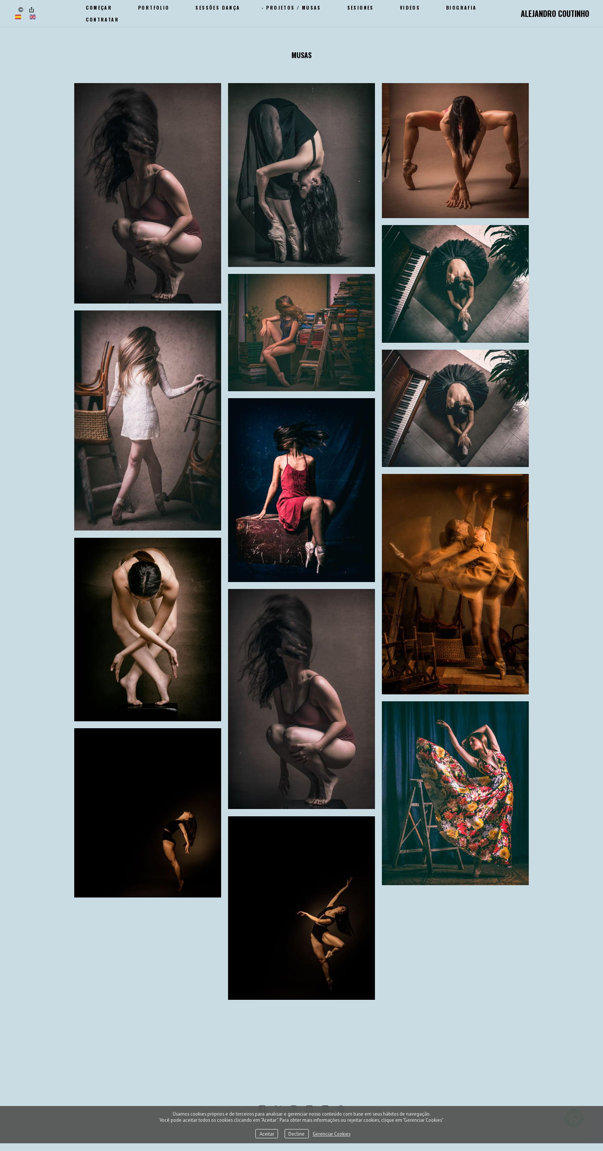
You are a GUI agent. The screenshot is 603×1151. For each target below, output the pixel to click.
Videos (410, 7)
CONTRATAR (102, 19)
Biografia (461, 7)
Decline (296, 1134)
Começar (99, 7)
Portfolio (154, 7)
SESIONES (360, 7)
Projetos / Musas (293, 7)
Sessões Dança (217, 7)
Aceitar (267, 1134)
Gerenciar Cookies (331, 1134)
